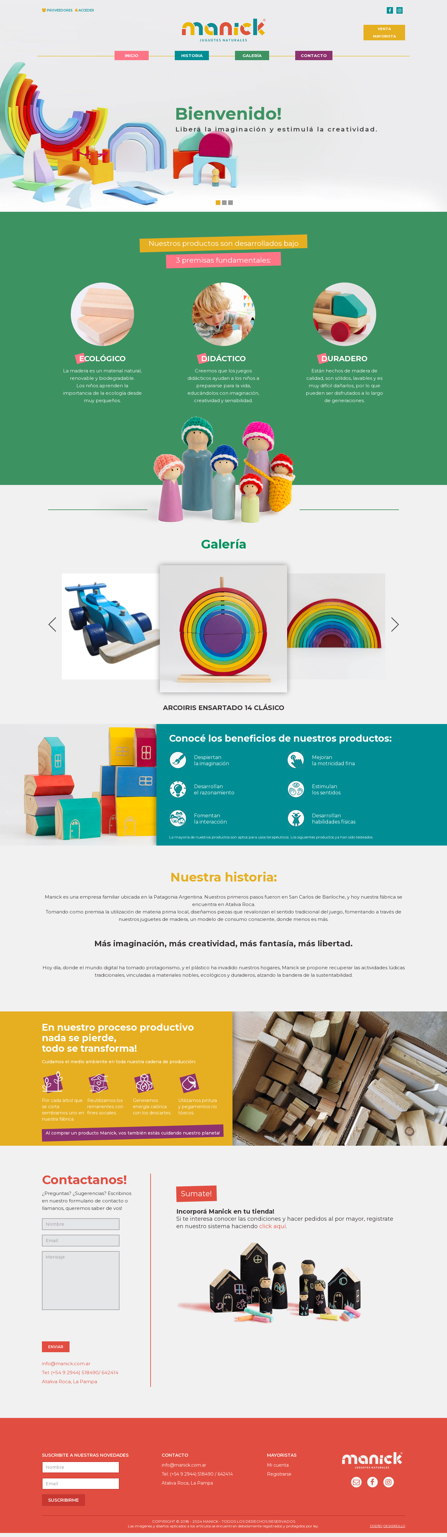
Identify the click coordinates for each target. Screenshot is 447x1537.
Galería (252, 55)
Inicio (131, 55)
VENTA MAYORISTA (384, 32)
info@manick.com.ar (66, 1367)
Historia (192, 55)
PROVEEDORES (60, 10)
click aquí (272, 1230)
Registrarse (279, 1478)
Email (356, 1486)
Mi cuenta (278, 1469)
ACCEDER (86, 10)
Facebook (372, 1486)
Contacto (314, 55)
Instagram (388, 1486)
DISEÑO (376, 1530)
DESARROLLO (394, 1530)
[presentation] (89, 1331)
